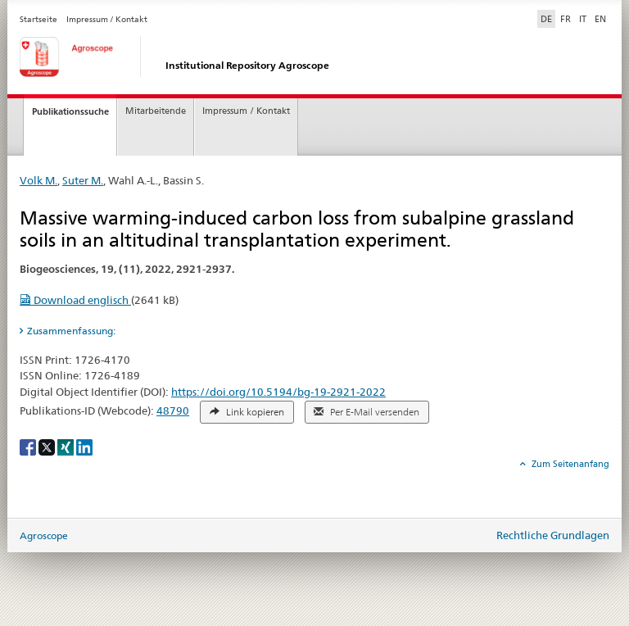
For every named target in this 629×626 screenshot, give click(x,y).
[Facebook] (29, 446)
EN (600, 19)
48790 (172, 410)
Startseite (38, 19)
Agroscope (44, 535)
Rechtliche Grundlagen (552, 535)
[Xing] (66, 446)
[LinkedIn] (84, 446)
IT (582, 19)
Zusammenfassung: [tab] (71, 330)
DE (548, 18)
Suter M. (82, 180)
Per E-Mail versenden (366, 412)
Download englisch (75, 299)
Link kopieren (247, 412)
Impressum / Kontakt (106, 19)
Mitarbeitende (155, 111)
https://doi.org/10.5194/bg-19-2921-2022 (278, 391)
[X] (47, 446)
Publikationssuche (70, 111)
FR (565, 19)
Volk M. (38, 180)
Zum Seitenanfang (569, 463)
